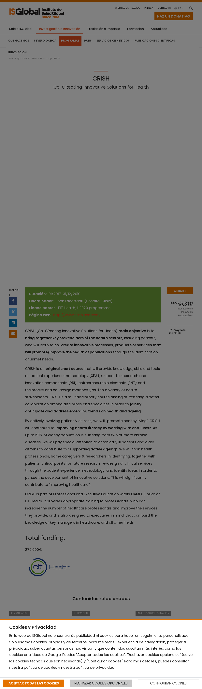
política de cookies (40, 667)
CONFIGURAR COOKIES (168, 683)
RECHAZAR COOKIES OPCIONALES (101, 683)
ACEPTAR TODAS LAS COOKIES (33, 683)
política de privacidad (95, 667)
